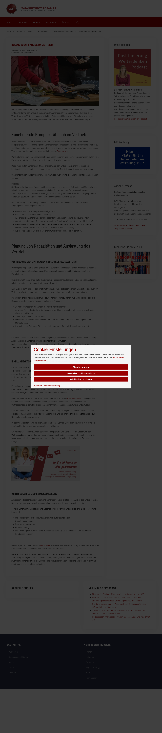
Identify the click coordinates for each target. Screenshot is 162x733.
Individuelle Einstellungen (81, 379)
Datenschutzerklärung (52, 385)
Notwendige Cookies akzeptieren (81, 373)
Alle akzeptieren (80, 367)
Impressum (38, 385)
